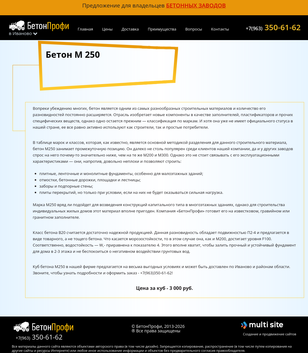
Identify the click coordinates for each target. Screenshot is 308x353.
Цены (107, 29)
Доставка (130, 29)
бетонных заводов (196, 5)
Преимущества (162, 29)
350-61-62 (273, 26)
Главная (85, 29)
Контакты (220, 29)
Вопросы (193, 29)
